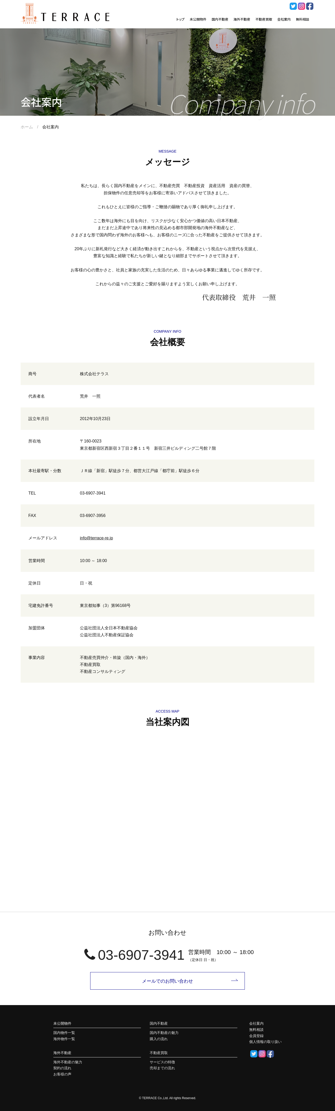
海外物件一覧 (64, 1039)
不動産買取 (263, 19)
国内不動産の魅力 (164, 1033)
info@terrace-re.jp (96, 538)
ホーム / (31, 127)
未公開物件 (198, 19)
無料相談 (302, 19)
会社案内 (284, 19)
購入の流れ (159, 1039)
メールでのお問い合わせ (167, 981)
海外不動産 (241, 19)
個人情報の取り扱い (265, 1042)
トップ (180, 19)
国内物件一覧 (64, 1033)
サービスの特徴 (162, 1062)
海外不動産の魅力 (67, 1062)
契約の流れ (62, 1068)
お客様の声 (62, 1074)
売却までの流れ (162, 1068)
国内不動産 (220, 19)
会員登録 (256, 1036)
